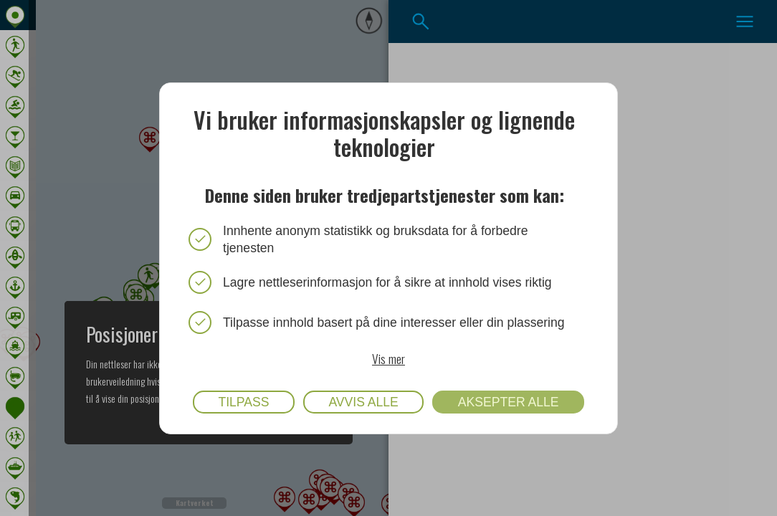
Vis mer (388, 357)
